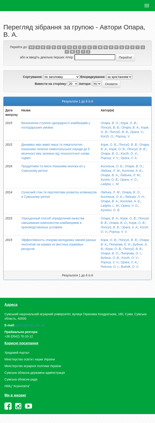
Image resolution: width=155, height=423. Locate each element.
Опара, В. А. (130, 127)
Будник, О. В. (110, 258)
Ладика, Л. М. (110, 170)
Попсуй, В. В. (110, 127)
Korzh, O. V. (129, 153)
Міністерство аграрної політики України (32, 366)
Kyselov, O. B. (110, 210)
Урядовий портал (16, 352)
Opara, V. (136, 132)
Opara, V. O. (128, 179)
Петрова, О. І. (131, 253)
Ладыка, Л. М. (130, 175)
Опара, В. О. (110, 123)
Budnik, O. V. (130, 266)
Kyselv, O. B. (110, 179)
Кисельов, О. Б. (112, 166)
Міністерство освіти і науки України (29, 359)
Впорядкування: (92, 77)
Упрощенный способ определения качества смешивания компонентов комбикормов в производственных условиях (53, 223)
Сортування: (32, 77)
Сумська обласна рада (20, 379)
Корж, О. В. (129, 123)
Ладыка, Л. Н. (135, 196)
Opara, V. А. (129, 158)
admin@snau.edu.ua (30, 325)
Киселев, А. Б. (132, 170)
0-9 (31, 47)
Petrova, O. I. (110, 266)
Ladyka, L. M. (110, 184)
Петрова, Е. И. (120, 244)
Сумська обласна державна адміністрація (34, 372)
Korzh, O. (107, 136)
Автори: (85, 84)
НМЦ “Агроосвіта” (17, 386)
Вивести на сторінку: (51, 84)
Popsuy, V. (123, 136)
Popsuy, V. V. (110, 158)
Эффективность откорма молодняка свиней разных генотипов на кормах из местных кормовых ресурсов (58, 244)
